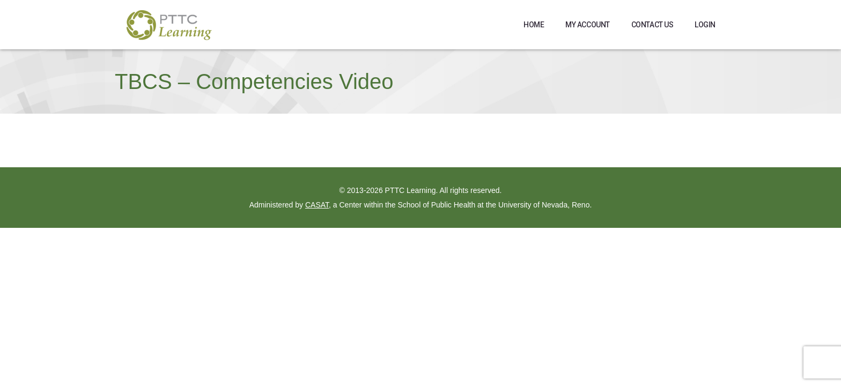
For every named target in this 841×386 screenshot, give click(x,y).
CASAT (317, 205)
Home (533, 24)
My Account (587, 24)
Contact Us (652, 24)
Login (705, 24)
